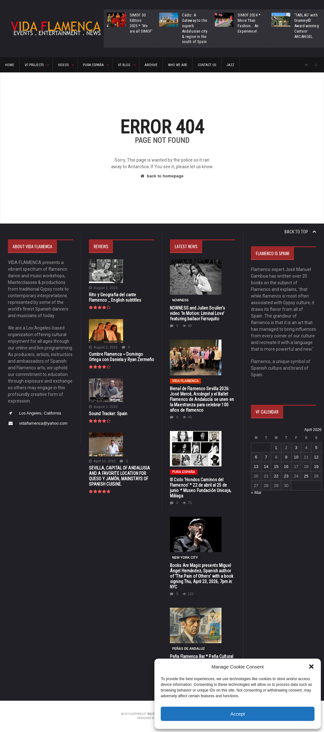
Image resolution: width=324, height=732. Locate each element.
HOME (9, 65)
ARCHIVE (151, 65)
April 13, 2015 (102, 461)
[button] (311, 666)
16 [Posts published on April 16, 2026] (286, 466)
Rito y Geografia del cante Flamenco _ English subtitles (121, 297)
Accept (237, 714)
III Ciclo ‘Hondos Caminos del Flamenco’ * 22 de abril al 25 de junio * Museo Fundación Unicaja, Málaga (200, 487)
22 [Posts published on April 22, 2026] (276, 476)
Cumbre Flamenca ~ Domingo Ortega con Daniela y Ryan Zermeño (121, 357)
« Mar (256, 492)
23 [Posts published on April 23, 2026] (286, 476)
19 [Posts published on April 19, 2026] (316, 466)
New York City (184, 557)
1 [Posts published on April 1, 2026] (276, 447)
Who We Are (177, 65)
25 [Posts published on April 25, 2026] (305, 476)
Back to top (300, 231)
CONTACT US (207, 65)
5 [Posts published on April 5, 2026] (316, 447)
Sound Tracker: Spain (108, 413)
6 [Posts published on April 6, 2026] (256, 457)
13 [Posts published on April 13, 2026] (256, 466)
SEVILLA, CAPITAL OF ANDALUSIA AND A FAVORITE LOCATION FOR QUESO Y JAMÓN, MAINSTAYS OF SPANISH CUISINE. (119, 476)
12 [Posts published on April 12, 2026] (316, 457)
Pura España (183, 472)
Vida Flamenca (185, 381)
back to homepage (162, 176)
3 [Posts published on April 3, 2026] (296, 447)
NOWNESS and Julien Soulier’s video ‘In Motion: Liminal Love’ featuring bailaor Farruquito (202, 313)
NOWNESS (180, 300)
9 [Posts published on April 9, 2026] (286, 457)
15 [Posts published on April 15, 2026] (276, 466)
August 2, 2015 (103, 288)
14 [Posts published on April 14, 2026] (266, 466)
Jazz (230, 65)
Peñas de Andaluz (188, 648)
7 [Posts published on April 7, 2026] (266, 457)
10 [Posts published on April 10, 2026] (296, 457)
